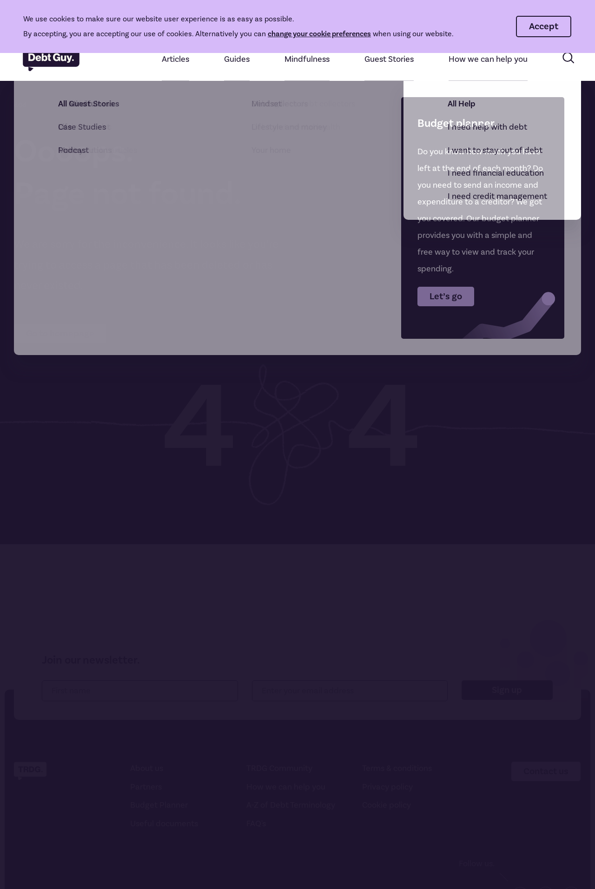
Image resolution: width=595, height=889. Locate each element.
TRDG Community (279, 768)
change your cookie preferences (319, 33)
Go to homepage (60, 333)
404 (20, 105)
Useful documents (164, 823)
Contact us (546, 771)
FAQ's (256, 823)
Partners (146, 787)
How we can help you (285, 787)
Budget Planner (159, 805)
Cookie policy (386, 805)
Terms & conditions (397, 768)
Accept (543, 26)
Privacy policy (387, 787)
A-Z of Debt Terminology (290, 805)
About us (146, 768)
